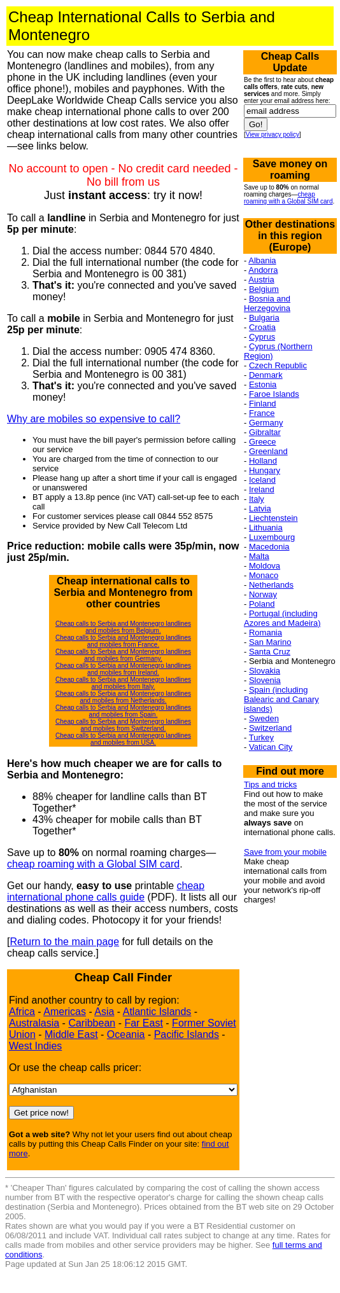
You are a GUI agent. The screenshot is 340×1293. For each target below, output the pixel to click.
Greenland (268, 451)
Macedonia (269, 546)
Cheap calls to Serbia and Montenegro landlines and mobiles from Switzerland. (123, 725)
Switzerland (270, 728)
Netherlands (271, 585)
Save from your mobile (285, 852)
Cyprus (262, 337)
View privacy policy (272, 134)
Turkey (261, 737)
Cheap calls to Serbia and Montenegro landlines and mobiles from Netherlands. (123, 697)
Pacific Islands (186, 1034)
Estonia (262, 384)
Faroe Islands (274, 394)
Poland (261, 604)
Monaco (263, 575)
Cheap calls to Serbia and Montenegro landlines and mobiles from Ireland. (123, 669)
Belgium (264, 289)
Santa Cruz (269, 651)
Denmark (266, 375)
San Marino (270, 642)
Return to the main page (64, 941)
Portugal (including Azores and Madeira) (282, 618)
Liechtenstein (273, 518)
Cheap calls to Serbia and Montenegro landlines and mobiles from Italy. (123, 683)
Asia (104, 1011)
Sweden (264, 718)
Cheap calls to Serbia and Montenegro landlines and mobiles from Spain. (123, 711)
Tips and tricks (270, 784)
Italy (256, 499)
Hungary (264, 470)
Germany (266, 422)
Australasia (34, 1023)
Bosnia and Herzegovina (267, 303)
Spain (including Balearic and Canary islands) (281, 699)
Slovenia (265, 680)
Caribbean (91, 1023)
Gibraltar (265, 432)
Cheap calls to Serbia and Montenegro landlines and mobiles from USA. (123, 739)
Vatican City (270, 747)
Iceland (262, 480)
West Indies (35, 1046)
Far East (143, 1023)
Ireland (261, 489)
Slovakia (264, 670)
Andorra (263, 270)
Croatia (262, 327)
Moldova (264, 565)
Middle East (71, 1034)
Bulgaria (264, 317)
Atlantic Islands (157, 1011)
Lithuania (266, 527)
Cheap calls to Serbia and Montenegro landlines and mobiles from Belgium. (123, 627)
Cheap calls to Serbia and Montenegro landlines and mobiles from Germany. (123, 655)
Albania (262, 260)
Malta (259, 556)
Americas (64, 1011)
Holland (263, 461)
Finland (262, 403)
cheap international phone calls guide (105, 891)
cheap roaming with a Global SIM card (93, 864)
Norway (263, 594)
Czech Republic (278, 365)
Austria (261, 279)
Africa (22, 1011)
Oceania (126, 1034)
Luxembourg (272, 537)
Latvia (260, 508)
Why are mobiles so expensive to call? (93, 418)
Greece (262, 441)
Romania (265, 632)
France (261, 413)
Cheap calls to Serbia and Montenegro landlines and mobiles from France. (123, 641)
